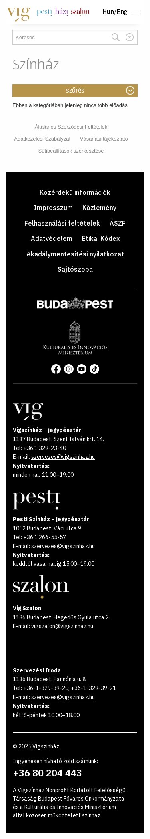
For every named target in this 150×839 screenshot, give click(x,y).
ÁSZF (118, 223)
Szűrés (75, 90)
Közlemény (99, 208)
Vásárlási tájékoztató (104, 139)
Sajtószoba (75, 269)
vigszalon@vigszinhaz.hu (62, 626)
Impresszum (53, 208)
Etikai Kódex (101, 238)
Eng (122, 12)
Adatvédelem (51, 238)
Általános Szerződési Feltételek (71, 127)
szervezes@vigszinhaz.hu (63, 456)
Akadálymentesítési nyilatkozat (75, 254)
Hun (108, 12)
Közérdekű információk (75, 192)
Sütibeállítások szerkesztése (71, 151)
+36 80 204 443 (47, 772)
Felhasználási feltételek (62, 223)
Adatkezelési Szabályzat (42, 139)
